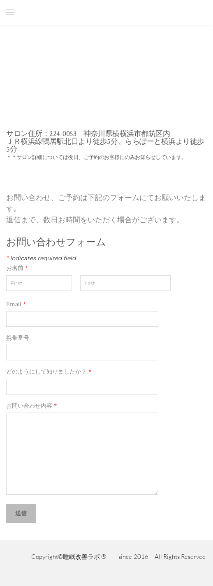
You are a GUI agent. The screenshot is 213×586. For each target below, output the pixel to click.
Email (16, 304)
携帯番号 (17, 338)
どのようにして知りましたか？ (52, 372)
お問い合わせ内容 (31, 405)
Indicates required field (41, 258)
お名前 (20, 268)
